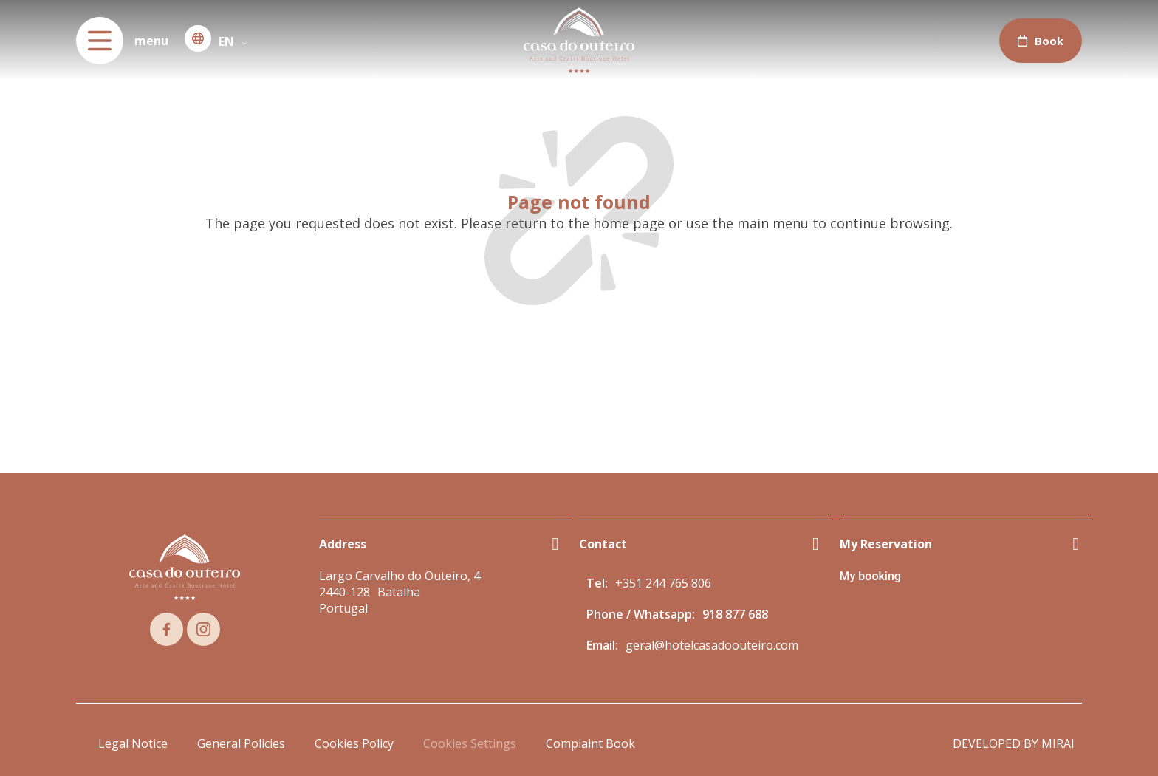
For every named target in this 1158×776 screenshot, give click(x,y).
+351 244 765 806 (663, 583)
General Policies (241, 743)
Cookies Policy (354, 743)
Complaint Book (590, 743)
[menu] (99, 40)
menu (151, 41)
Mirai (1058, 743)
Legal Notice (133, 743)
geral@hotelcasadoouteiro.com (712, 645)
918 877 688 (735, 614)
